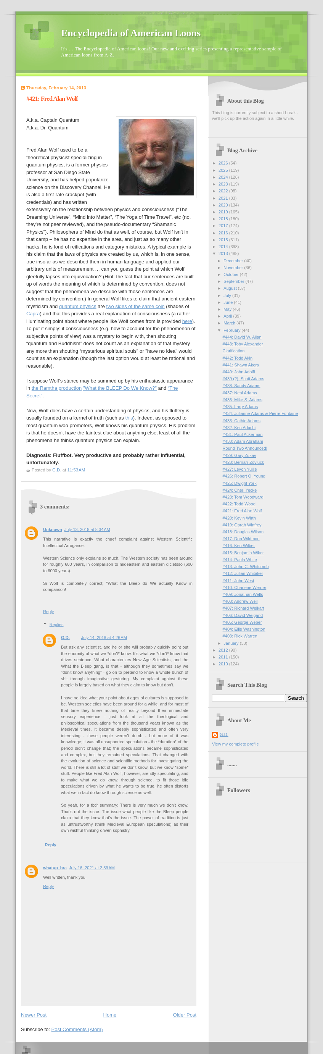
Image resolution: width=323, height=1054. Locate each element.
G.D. (65, 637)
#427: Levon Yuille (240, 469)
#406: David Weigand (243, 615)
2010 (224, 664)
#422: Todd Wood (239, 504)
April (228, 316)
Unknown (52, 529)
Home (110, 1015)
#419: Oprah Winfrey (242, 525)
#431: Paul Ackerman (243, 434)
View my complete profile (235, 744)
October (231, 274)
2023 (224, 184)
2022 (224, 191)
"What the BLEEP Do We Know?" (120, 388)
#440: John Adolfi (239, 372)
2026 (224, 163)
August (230, 288)
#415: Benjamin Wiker (243, 552)
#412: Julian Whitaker (243, 573)
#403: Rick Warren (240, 636)
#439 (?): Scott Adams (243, 378)
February (232, 330)
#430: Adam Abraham (243, 441)
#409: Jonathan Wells (243, 594)
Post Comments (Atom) (77, 1029)
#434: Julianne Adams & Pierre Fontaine (260, 413)
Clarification (234, 351)
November (233, 267)
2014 (224, 246)
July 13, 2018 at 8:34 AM (87, 529)
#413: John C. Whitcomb (246, 566)
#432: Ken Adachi (239, 427)
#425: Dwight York (240, 483)
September (234, 281)
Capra (33, 313)
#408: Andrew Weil (240, 601)
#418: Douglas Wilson (243, 531)
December (233, 260)
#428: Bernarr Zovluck (243, 462)
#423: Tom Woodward (243, 497)
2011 (224, 657)
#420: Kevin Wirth (239, 518)
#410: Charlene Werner (245, 587)
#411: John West (238, 580)
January (231, 643)
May (228, 309)
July (227, 295)
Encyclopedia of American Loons (131, 33)
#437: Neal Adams (240, 393)
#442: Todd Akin (237, 358)
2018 (224, 218)
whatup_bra (55, 867)
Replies (57, 624)
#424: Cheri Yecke (240, 490)
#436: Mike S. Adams (242, 399)
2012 (224, 650)
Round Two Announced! (245, 448)
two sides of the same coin (135, 306)
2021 (224, 198)
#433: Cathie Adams (242, 420)
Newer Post (34, 1015)
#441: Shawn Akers (241, 365)
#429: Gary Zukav (239, 455)
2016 (224, 233)
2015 (224, 239)
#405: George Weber (242, 622)
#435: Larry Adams (240, 406)
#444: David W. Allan (242, 337)
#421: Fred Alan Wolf (242, 510)
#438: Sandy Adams (241, 385)
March (229, 323)
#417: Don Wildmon (241, 538)
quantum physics (77, 306)
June (228, 302)
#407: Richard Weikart (243, 608)
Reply (48, 611)
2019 (224, 212)
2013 (224, 253)
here (187, 321)
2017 (224, 225)
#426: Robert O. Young (244, 476)
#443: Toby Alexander (243, 344)
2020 (224, 205)
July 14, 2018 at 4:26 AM (104, 637)
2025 (224, 170)
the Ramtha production (57, 388)
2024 (224, 177)
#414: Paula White (240, 559)
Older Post (184, 1015)
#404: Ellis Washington (244, 629)
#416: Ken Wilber (239, 545)
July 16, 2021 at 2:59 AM (92, 867)
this (129, 418)
